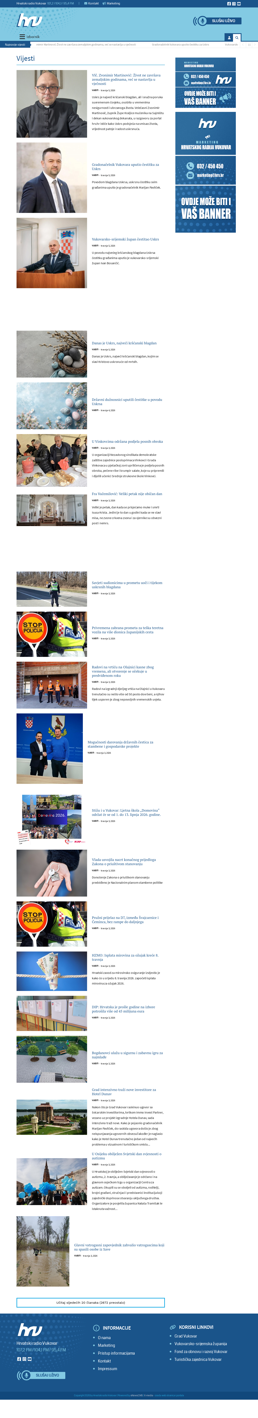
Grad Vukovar (186, 1354)
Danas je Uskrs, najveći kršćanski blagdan (127, 347)
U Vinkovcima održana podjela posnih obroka (124, 446)
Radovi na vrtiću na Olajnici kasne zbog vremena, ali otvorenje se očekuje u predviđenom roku (128, 683)
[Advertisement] (91, 316)
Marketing (111, 3)
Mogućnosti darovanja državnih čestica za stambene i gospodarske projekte (124, 756)
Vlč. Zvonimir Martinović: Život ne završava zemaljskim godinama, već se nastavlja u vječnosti (83, 44)
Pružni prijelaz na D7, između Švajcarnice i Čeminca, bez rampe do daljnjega (127, 931)
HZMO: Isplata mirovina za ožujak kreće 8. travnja (121, 969)
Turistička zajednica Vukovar (198, 1377)
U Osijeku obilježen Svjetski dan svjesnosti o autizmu (126, 1172)
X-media (148, 1413)
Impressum (107, 1387)
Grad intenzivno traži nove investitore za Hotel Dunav (120, 1105)
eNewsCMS (137, 1413)
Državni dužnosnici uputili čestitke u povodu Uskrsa (120, 406)
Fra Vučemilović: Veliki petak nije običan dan (127, 502)
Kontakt (91, 3)
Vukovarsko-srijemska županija (201, 1362)
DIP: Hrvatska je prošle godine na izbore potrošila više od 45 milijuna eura (128, 1020)
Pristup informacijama (116, 1371)
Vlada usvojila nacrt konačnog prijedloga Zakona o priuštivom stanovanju (125, 873)
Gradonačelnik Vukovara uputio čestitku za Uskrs (181, 44)
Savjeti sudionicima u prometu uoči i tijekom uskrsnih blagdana (127, 597)
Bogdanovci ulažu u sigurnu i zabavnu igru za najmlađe (123, 1067)
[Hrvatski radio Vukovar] (29, 20)
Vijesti (95, 98)
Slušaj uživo (223, 21)
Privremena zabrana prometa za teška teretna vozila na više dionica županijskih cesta (126, 641)
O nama (104, 1355)
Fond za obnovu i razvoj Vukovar (201, 1370)
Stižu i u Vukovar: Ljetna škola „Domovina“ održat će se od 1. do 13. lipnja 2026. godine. (127, 824)
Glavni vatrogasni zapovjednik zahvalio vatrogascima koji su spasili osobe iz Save (118, 1265)
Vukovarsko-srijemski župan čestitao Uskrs (122, 244)
